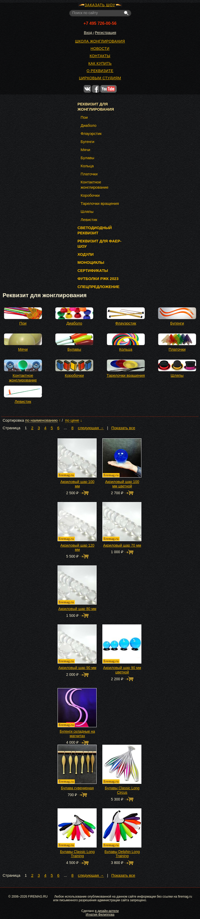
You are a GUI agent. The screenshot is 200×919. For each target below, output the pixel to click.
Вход (88, 33)
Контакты (100, 56)
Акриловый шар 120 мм (77, 547)
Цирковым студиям (100, 78)
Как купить (100, 63)
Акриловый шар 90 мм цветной (122, 670)
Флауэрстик (125, 323)
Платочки (177, 349)
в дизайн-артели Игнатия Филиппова (102, 912)
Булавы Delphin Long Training (122, 854)
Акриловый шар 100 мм (77, 484)
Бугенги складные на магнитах (77, 733)
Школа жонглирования (100, 41)
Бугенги (177, 323)
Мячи (23, 349)
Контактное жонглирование (23, 377)
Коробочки (74, 375)
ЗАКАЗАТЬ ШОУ (100, 5)
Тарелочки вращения (126, 375)
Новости (100, 48)
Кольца (125, 349)
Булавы (74, 349)
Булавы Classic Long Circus (122, 790)
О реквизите (100, 71)
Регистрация (105, 33)
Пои (23, 323)
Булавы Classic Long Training (77, 854)
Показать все (123, 428)
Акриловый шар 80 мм (77, 609)
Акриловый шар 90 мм (77, 668)
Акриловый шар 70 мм (122, 545)
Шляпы (177, 375)
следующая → (91, 428)
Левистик (23, 401)
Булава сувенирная (77, 788)
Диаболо (74, 323)
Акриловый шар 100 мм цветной (122, 484)
